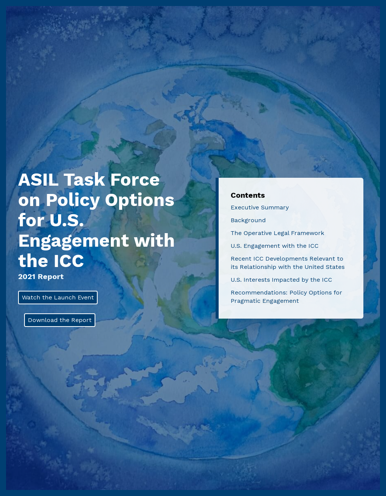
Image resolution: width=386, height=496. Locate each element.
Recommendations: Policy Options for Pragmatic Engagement (286, 296)
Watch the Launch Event (58, 297)
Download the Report (60, 320)
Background (248, 220)
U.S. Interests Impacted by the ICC (281, 279)
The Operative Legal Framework (277, 233)
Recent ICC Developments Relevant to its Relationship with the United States (288, 262)
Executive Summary (260, 207)
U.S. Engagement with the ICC (275, 245)
